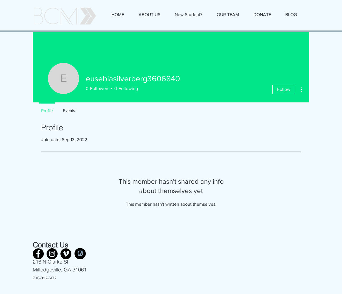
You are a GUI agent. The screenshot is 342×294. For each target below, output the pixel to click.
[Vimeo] (65, 253)
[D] (80, 253)
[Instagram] (52, 253)
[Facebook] (38, 253)
